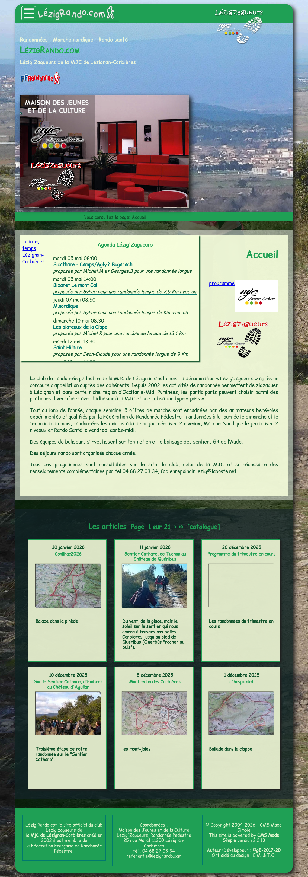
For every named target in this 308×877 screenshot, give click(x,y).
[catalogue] (203, 526)
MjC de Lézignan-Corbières (58, 835)
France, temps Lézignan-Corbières (33, 251)
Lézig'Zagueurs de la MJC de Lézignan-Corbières (78, 62)
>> (180, 526)
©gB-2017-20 (267, 850)
